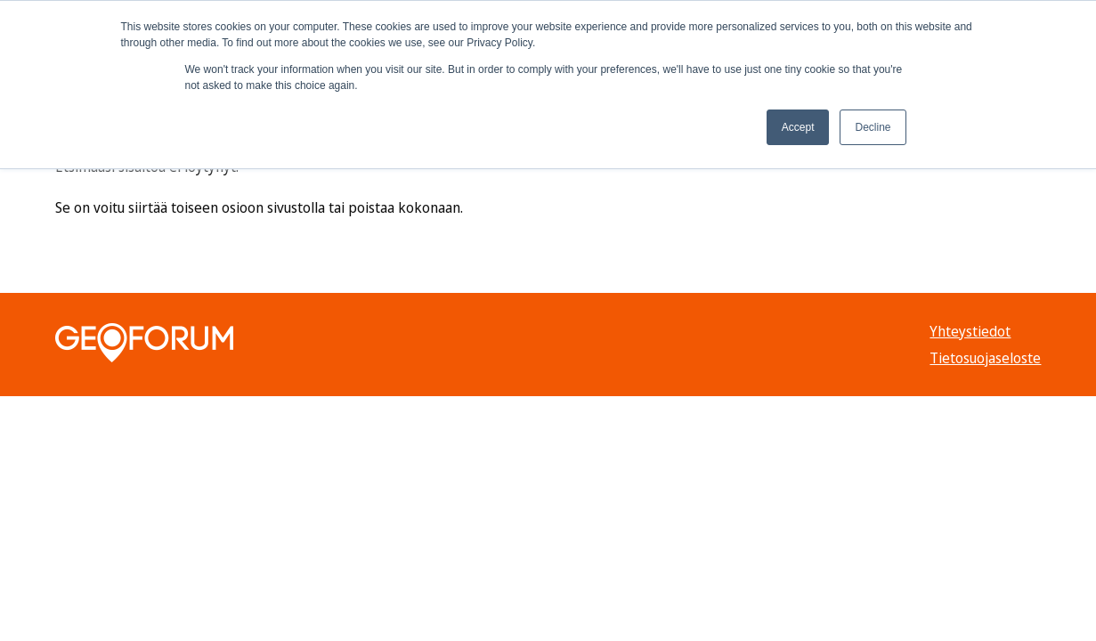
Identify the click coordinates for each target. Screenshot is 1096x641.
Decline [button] (872, 127)
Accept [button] (798, 127)
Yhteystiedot (970, 331)
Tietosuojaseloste (985, 358)
